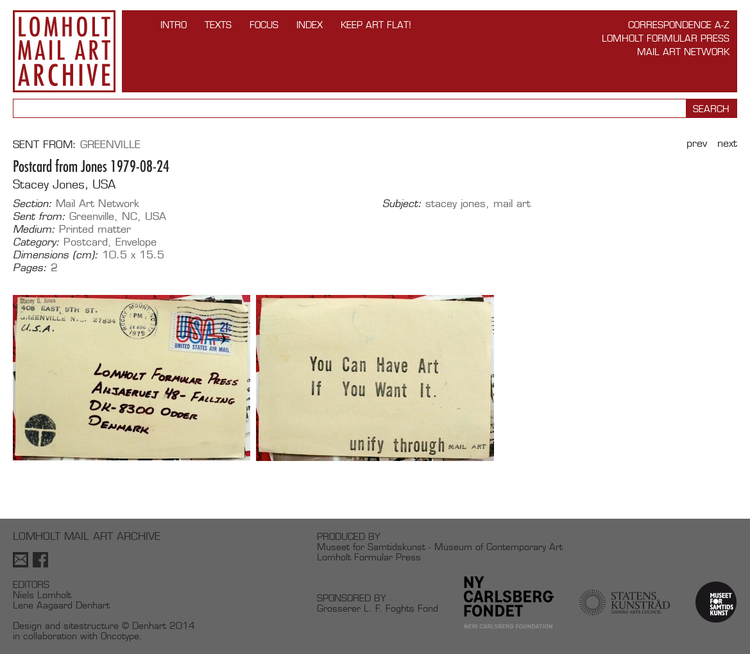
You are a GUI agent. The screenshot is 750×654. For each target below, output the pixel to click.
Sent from (42, 144)
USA (155, 216)
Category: (36, 242)
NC (129, 216)
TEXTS (218, 24)
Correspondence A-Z (678, 24)
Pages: (30, 268)
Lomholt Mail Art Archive (64, 51)
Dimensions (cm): (55, 255)
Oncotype (120, 635)
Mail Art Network (683, 51)
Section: (32, 203)
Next (727, 143)
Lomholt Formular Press (665, 38)
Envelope (136, 242)
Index (309, 24)
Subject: (402, 203)
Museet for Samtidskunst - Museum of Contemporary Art (440, 546)
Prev (696, 143)
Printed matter (95, 229)
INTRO (173, 24)
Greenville (110, 144)
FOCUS (264, 24)
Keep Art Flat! (376, 24)
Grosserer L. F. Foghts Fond (377, 608)
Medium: (34, 229)
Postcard (86, 242)
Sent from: (39, 216)
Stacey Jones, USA (64, 184)
